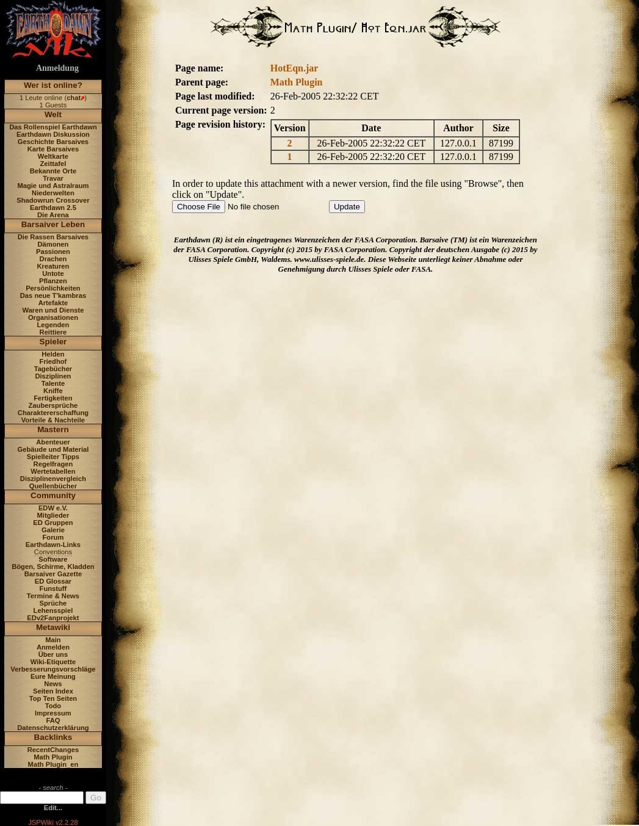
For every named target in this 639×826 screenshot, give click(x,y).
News (53, 683)
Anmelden (53, 647)
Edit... (53, 807)
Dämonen (52, 244)
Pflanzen (53, 280)
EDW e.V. (53, 508)
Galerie (53, 530)
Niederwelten (53, 193)
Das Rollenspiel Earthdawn (53, 127)
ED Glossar (53, 581)
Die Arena (53, 215)
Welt (53, 114)
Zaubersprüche (53, 405)
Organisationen (53, 317)
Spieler (53, 341)
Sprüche (53, 603)
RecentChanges (53, 749)
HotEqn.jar (294, 68)
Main (52, 639)
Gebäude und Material (53, 449)
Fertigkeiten (53, 398)
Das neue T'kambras (53, 295)
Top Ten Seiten (53, 698)
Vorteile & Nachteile (53, 420)
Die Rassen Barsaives (53, 237)
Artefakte (53, 302)
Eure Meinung (53, 676)
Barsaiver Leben (53, 224)
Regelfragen (53, 464)
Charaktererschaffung (53, 412)
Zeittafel (53, 163)
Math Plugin (53, 757)
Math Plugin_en (53, 764)
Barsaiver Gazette (53, 574)
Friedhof (53, 361)
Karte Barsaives (53, 149)
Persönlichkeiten (53, 288)
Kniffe (53, 390)
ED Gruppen (53, 522)
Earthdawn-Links (53, 544)
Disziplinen (53, 376)
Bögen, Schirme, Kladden (53, 566)
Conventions (53, 552)
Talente (53, 383)
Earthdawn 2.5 (53, 207)
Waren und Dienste (53, 310)
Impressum (53, 713)
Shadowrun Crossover (52, 200)
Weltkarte (53, 156)
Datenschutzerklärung (53, 727)
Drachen (53, 259)
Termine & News (53, 596)
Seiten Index (53, 691)
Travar (53, 178)
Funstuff (53, 588)
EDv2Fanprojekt (53, 617)
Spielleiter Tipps (53, 456)
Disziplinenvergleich (53, 478)
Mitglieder (53, 515)
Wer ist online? (53, 85)
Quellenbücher (53, 486)
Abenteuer (53, 442)
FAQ (53, 720)
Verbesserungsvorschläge (52, 669)
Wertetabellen (53, 471)
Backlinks (53, 737)
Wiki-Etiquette (53, 661)
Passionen (53, 251)
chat (74, 97)
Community (53, 495)
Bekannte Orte (53, 171)
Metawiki (53, 627)
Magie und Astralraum (52, 185)
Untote (52, 273)
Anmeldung (57, 68)
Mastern (53, 429)
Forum (53, 537)
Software (52, 559)
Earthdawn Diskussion (53, 134)
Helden (53, 354)
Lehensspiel (53, 610)
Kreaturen (53, 266)
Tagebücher (53, 368)
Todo (53, 705)
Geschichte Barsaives (53, 141)
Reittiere (53, 332)
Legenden (53, 324)
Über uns (53, 654)
